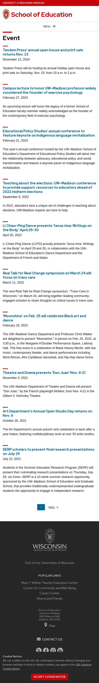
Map (49, 626)
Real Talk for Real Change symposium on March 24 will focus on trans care (47, 275)
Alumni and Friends (49, 598)
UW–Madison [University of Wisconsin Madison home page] (23, 3)
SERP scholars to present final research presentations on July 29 (48, 451)
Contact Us (52, 639)
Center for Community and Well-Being (49, 588)
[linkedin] (60, 651)
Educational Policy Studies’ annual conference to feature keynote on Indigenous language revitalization (49, 133)
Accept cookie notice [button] (50, 677)
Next (54, 507)
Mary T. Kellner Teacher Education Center (49, 583)
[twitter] (39, 651)
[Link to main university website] (49, 551)
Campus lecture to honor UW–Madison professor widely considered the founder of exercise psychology (49, 90)
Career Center (50, 593)
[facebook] (46, 651)
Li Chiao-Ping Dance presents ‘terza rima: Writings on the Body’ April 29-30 (47, 227)
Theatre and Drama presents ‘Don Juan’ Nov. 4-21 (44, 372)
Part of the (49, 563)
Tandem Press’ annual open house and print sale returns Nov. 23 (43, 52)
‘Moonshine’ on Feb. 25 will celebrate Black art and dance (44, 318)
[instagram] (53, 651)
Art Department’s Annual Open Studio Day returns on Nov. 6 (47, 413)
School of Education (41, 14)
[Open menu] (49, 26)
